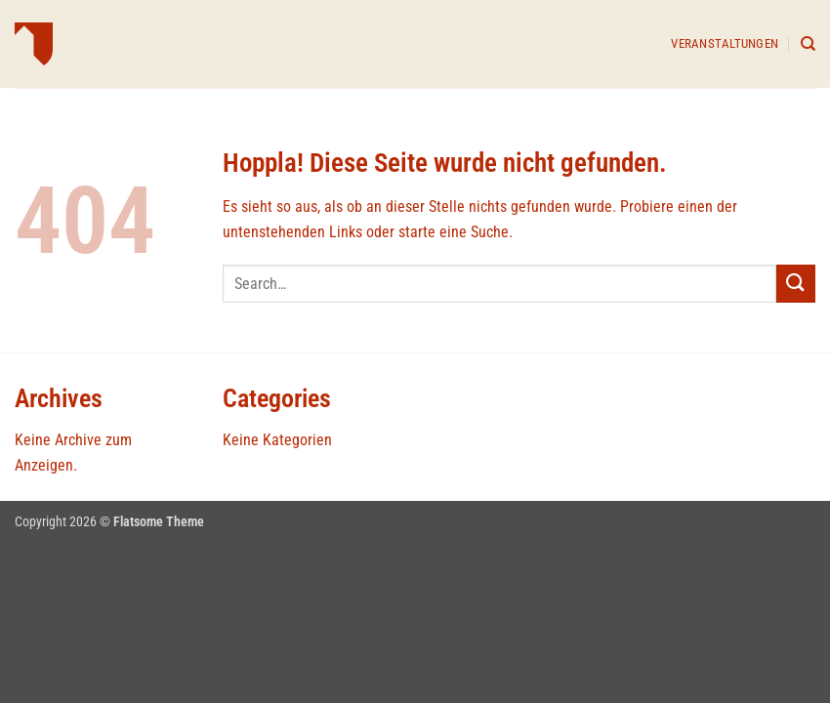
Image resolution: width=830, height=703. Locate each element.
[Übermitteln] (795, 284)
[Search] (808, 43)
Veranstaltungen (724, 43)
